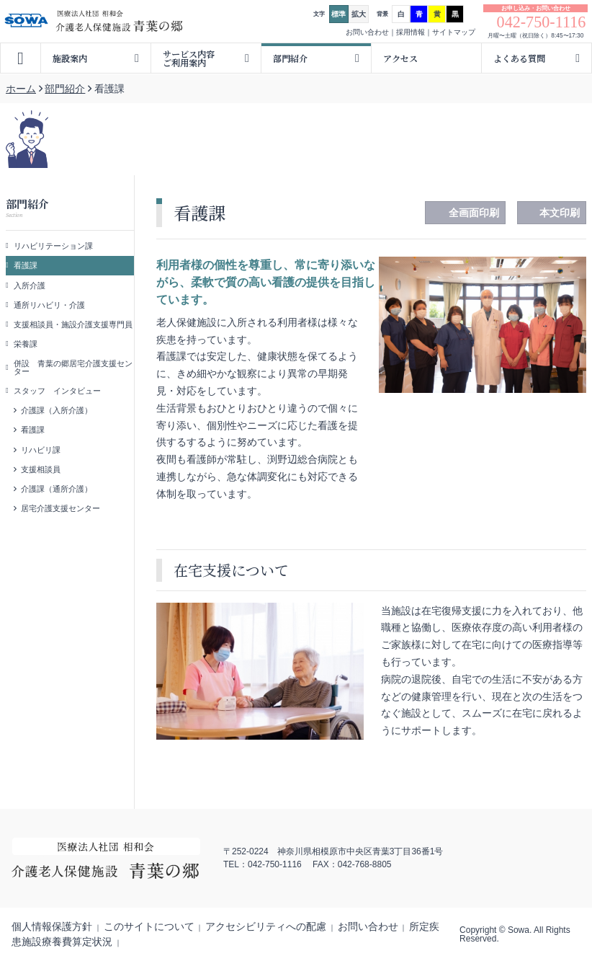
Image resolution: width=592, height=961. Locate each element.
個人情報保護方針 (52, 926)
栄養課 (25, 344)
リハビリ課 (40, 450)
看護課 (25, 265)
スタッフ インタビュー (57, 390)
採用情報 (410, 32)
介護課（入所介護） (56, 410)
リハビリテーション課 (53, 246)
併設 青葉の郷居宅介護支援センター (73, 367)
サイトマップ (453, 32)
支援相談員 (40, 469)
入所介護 (29, 285)
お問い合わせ (367, 32)
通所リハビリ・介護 (49, 305)
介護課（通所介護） (56, 488)
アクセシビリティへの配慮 (265, 926)
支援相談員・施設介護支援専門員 (73, 324)
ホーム (21, 88)
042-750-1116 (541, 22)
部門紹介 (65, 88)
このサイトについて (149, 926)
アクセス (400, 58)
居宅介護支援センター (60, 508)
